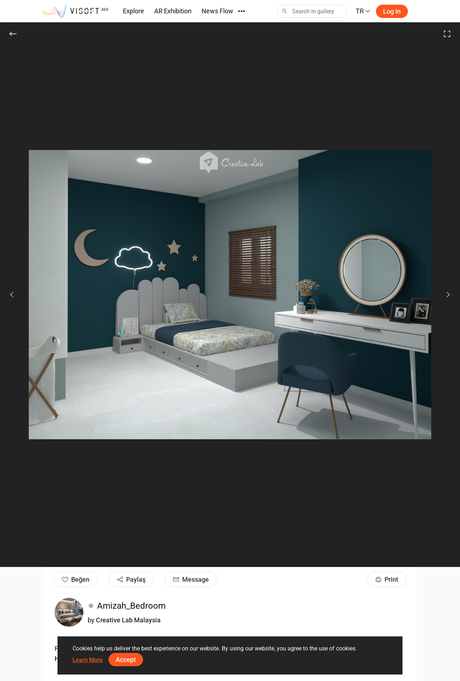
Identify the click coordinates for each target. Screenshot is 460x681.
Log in (392, 11)
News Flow (217, 11)
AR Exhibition (173, 11)
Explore (133, 11)
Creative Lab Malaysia (128, 620)
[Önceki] (12, 294)
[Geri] (13, 33)
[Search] (312, 11)
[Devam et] (444, 294)
